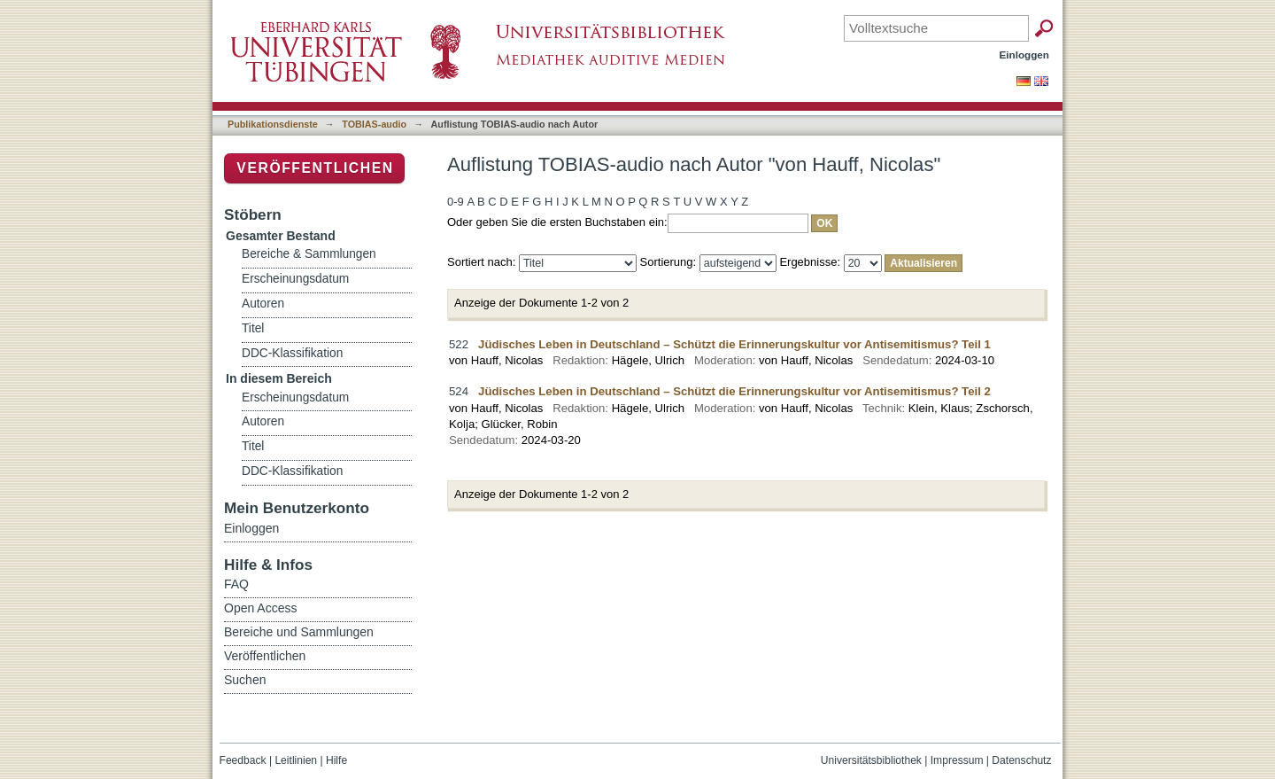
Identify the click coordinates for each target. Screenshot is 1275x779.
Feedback (243, 760)
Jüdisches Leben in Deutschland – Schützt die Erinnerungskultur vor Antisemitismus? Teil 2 (734, 391)
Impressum (957, 760)
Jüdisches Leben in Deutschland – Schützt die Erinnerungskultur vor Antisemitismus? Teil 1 (734, 344)
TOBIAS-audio (374, 124)
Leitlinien (295, 760)
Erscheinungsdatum (295, 278)
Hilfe (336, 760)
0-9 (455, 201)
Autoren (263, 303)
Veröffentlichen (314, 167)
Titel (253, 328)
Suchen (245, 680)
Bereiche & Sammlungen (309, 254)
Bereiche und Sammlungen (299, 632)
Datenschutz (1021, 760)
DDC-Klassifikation (292, 353)
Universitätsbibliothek (871, 760)
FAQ (236, 584)
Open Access (261, 608)
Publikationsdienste (273, 124)
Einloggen (1025, 54)
